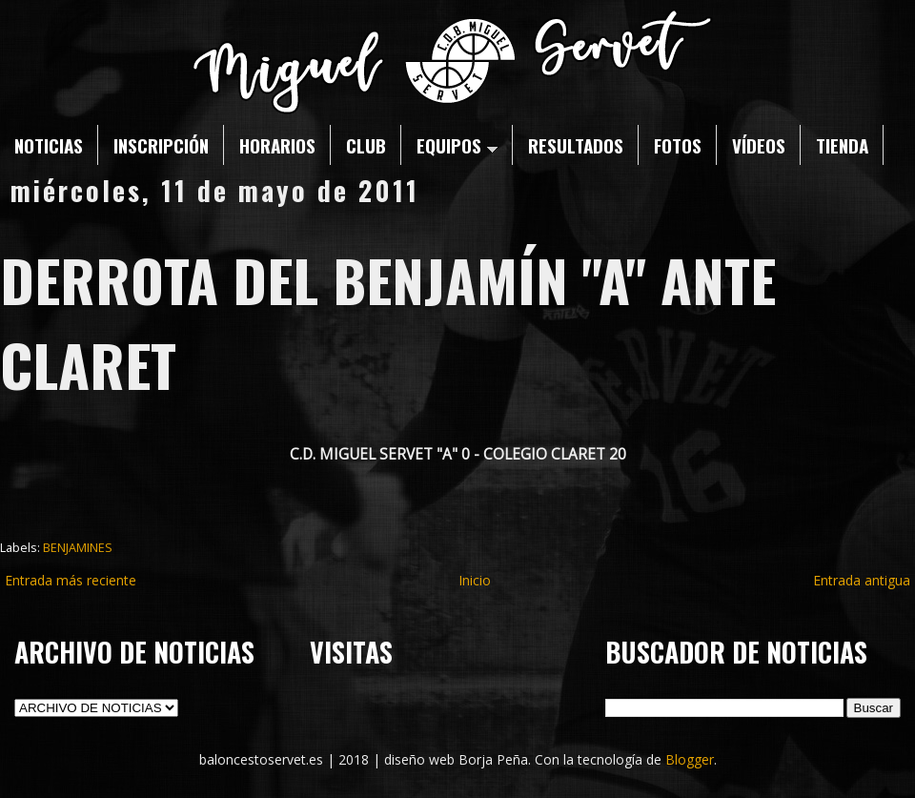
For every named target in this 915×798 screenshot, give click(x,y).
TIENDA (842, 145)
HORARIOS (277, 145)
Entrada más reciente (70, 580)
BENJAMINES (77, 548)
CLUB (366, 145)
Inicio (474, 580)
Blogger (689, 759)
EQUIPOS (457, 145)
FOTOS (678, 145)
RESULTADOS (575, 145)
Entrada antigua (861, 580)
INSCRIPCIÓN (161, 145)
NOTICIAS (48, 145)
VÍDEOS (758, 145)
